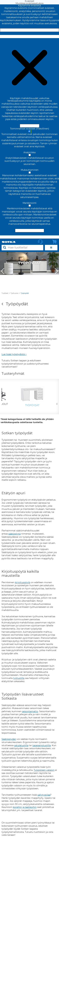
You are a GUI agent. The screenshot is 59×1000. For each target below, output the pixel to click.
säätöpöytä (14, 533)
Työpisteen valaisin (44, 770)
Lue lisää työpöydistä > (14, 354)
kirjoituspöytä (22, 582)
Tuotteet (5, 293)
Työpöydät (25, 293)
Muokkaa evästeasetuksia (29, 36)
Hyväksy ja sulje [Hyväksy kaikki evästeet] (29, 30)
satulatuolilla (21, 745)
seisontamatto (30, 711)
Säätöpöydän (9, 739)
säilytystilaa (43, 794)
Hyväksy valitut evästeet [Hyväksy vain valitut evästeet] (29, 230)
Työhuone (14, 293)
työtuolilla (18, 678)
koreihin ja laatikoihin (25, 807)
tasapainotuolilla (41, 745)
